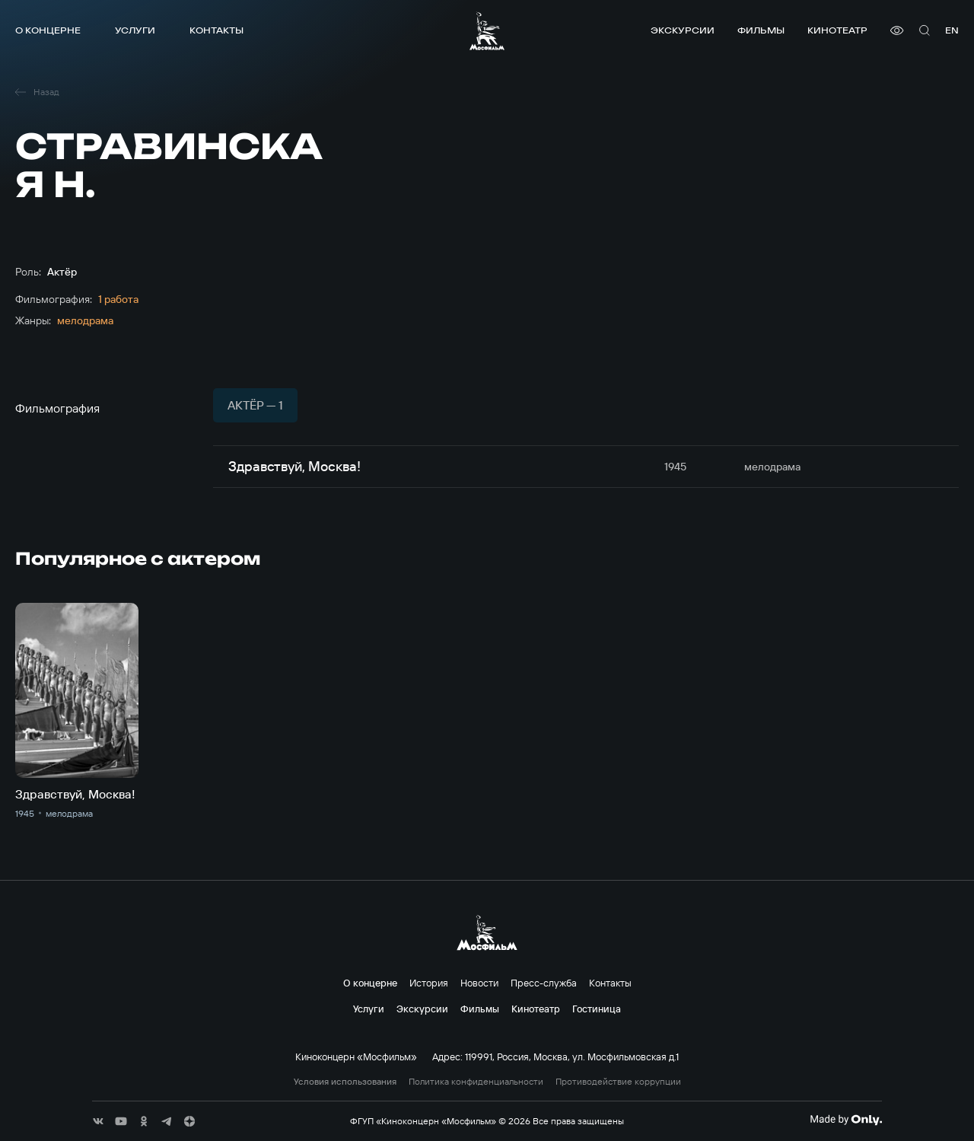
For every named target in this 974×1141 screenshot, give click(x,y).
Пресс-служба (544, 983)
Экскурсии (683, 30)
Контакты (216, 30)
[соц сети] (98, 1121)
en (952, 30)
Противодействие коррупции (618, 1081)
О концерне (48, 30)
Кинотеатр (837, 30)
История (428, 983)
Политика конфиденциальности (476, 1081)
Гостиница (596, 1008)
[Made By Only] (846, 1120)
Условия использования (345, 1081)
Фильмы (761, 30)
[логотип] (487, 31)
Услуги (135, 30)
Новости (479, 983)
